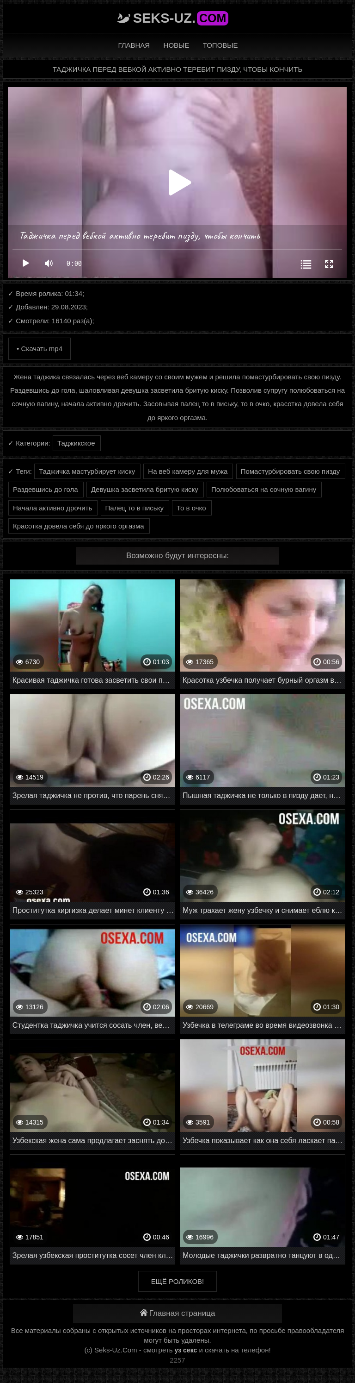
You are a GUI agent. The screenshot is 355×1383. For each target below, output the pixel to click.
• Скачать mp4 (39, 348)
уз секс (186, 1350)
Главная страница (177, 1313)
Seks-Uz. (181, 18)
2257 (177, 1360)
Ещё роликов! (177, 1281)
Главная (134, 45)
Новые (177, 45)
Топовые (220, 45)
